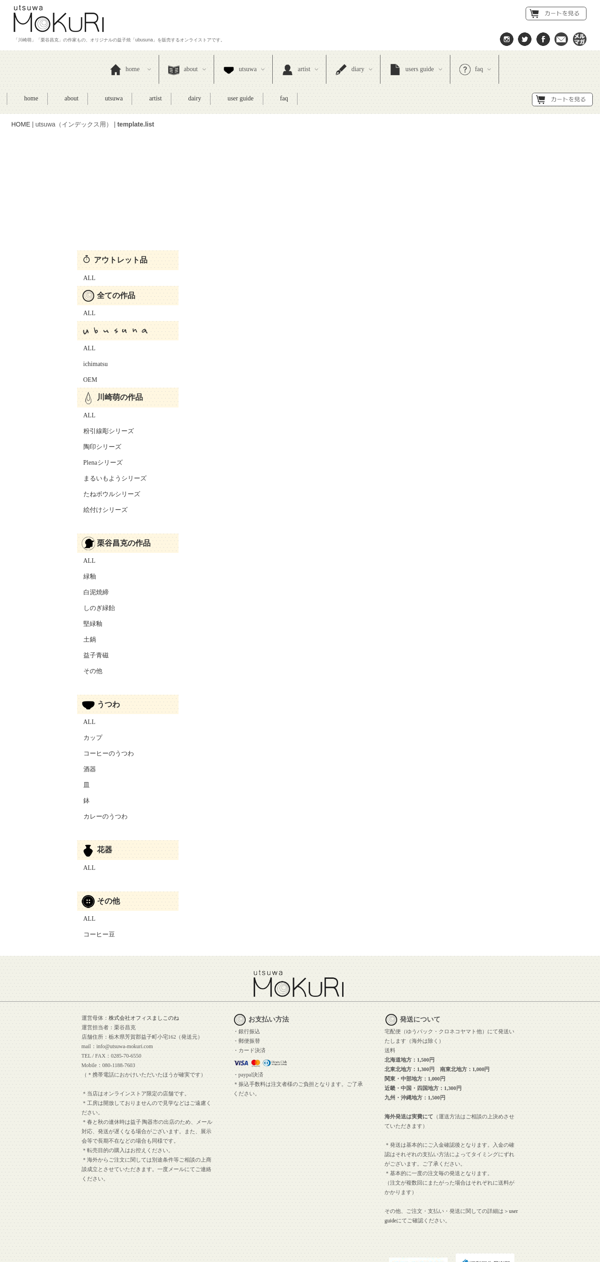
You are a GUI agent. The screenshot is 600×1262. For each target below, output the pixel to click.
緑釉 (86, 528)
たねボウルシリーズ (108, 445)
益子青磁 (93, 606)
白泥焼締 (93, 543)
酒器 (86, 720)
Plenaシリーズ (100, 414)
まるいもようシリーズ (112, 429)
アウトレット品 (115, 211)
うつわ (101, 655)
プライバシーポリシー (131, 1252)
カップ (89, 689)
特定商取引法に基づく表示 (53, 1252)
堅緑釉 (89, 575)
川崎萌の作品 (112, 348)
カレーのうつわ (102, 767)
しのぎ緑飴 (96, 559)
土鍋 (86, 591)
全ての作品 (109, 246)
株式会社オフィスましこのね (144, 969)
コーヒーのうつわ (105, 704)
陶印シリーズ (99, 398)
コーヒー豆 (96, 885)
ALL (86, 229)
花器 (97, 800)
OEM (87, 331)
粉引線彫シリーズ (105, 382)
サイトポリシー (196, 1252)
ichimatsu (92, 315)
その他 (89, 622)
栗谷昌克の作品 (116, 494)
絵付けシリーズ (102, 461)
